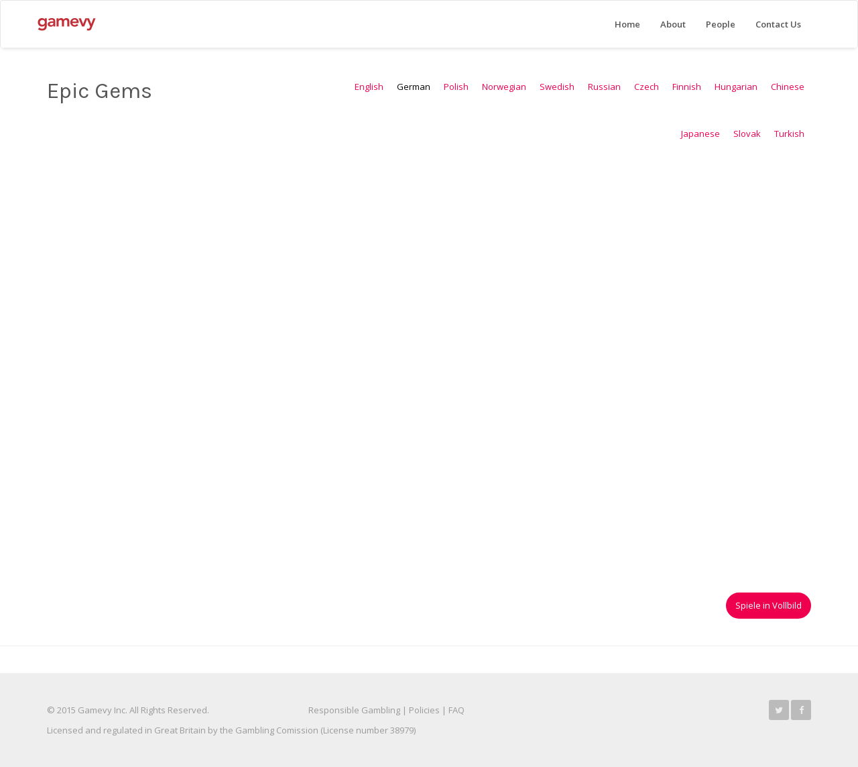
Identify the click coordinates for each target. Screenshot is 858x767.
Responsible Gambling (354, 710)
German (413, 87)
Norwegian (504, 87)
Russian (604, 87)
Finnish (686, 87)
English (369, 87)
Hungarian (736, 87)
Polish (456, 87)
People (720, 24)
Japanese (700, 133)
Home (627, 24)
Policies (424, 710)
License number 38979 (368, 730)
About (673, 24)
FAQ (456, 710)
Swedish (557, 87)
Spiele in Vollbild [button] (768, 605)
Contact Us (778, 24)
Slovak (747, 133)
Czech (646, 87)
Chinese (787, 87)
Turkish (789, 133)
